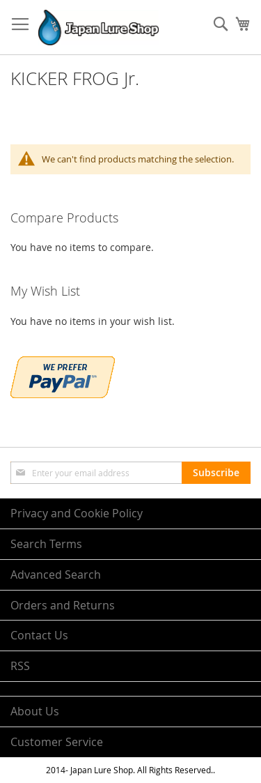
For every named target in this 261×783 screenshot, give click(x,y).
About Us (34, 711)
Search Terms (46, 544)
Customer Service (56, 742)
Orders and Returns (62, 605)
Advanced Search (55, 574)
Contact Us (39, 635)
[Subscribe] (216, 473)
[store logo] (98, 27)
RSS (20, 666)
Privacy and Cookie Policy (76, 513)
